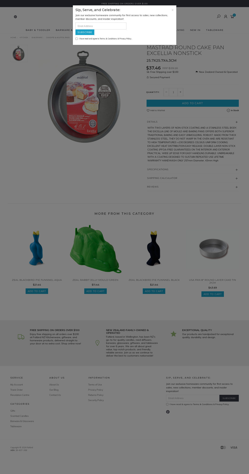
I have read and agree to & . (103, 38)
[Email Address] (100, 26)
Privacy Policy (125, 38)
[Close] (172, 10)
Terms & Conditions (108, 38)
